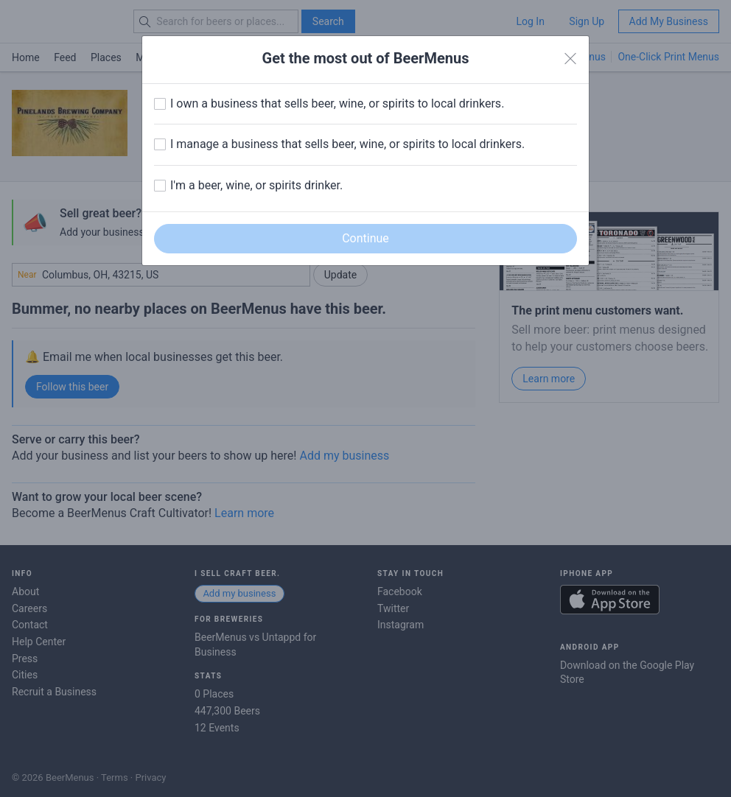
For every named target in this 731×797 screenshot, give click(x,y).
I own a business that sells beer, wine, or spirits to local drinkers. (337, 103)
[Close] (570, 59)
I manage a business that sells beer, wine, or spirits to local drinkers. (347, 144)
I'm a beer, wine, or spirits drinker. (256, 185)
